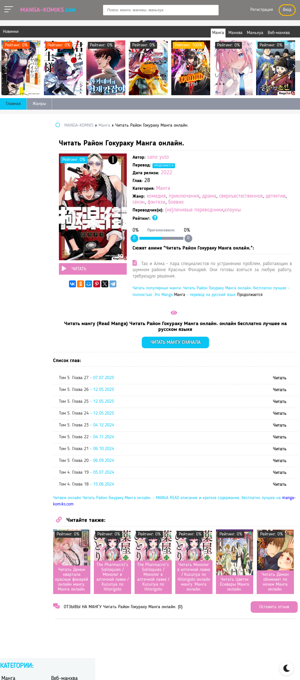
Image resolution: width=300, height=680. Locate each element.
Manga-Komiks (47, 10)
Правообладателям (242, 669)
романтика (12, 254)
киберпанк (12, 217)
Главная (13, 104)
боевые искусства (69, 172)
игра (55, 202)
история (9, 209)
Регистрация (261, 10)
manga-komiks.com (155, 529)
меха (6, 224)
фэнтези (270, 202)
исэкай (58, 209)
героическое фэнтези (72, 187)
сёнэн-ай (10, 284)
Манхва (9, 143)
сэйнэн (8, 269)
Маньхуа (60, 143)
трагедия (60, 284)
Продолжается (208, 165)
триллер (9, 292)
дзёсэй (57, 194)
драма (254, 196)
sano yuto (202, 157)
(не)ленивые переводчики (239, 216)
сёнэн (252, 202)
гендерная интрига (20, 187)
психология (62, 247)
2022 (211, 173)
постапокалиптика (70, 239)
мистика (59, 224)
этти (5, 314)
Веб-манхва (64, 134)
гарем (56, 179)
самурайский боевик (71, 254)
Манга (208, 188)
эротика (59, 307)
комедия (200, 196)
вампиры (10, 179)
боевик (184, 208)
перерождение (65, 232)
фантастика (13, 299)
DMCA (276, 669)
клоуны (277, 216)
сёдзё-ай (10, 277)
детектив (233, 202)
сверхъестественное (199, 202)
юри (55, 314)
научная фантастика (22, 232)
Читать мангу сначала (198, 366)
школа (7, 307)
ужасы (57, 292)
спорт (56, 262)
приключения (228, 196)
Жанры (39, 104)
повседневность (17, 239)
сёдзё (56, 269)
